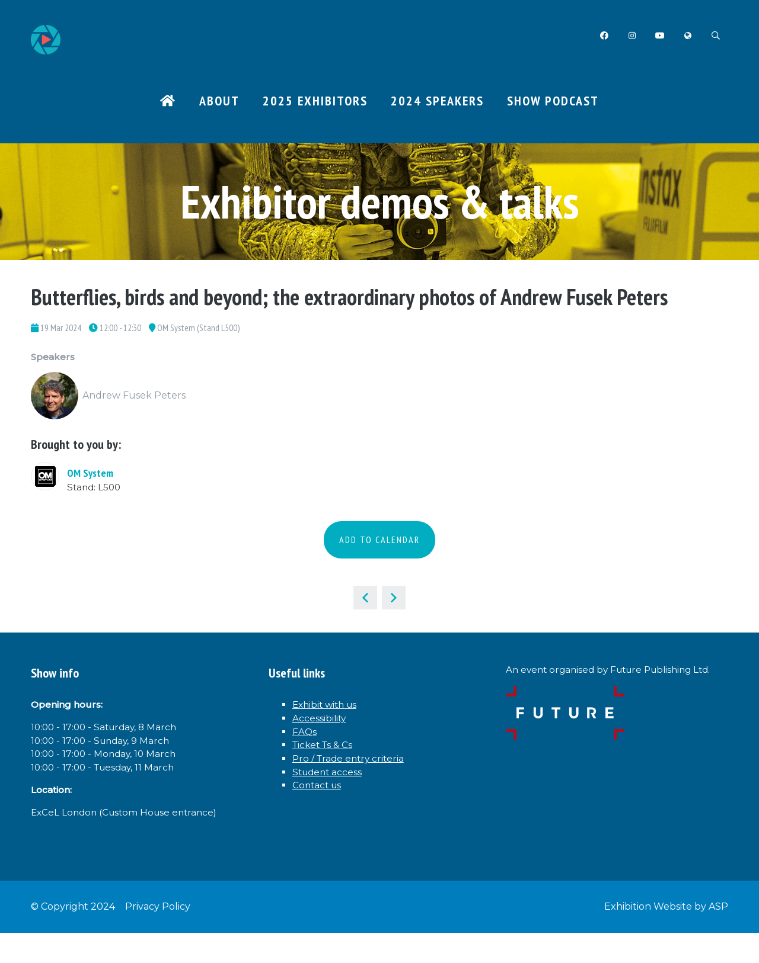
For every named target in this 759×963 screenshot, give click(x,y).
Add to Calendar (379, 545)
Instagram (630, 36)
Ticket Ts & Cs (329, 761)
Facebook (601, 36)
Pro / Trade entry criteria (357, 777)
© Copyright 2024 (73, 936)
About (219, 101)
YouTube (658, 36)
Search (715, 36)
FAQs (306, 745)
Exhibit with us (332, 713)
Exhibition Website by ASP (666, 936)
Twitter (687, 36)
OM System (90, 477)
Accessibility (325, 729)
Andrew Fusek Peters (134, 401)
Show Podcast (553, 101)
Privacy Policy (157, 936)
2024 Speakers (437, 101)
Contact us (321, 809)
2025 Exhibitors (315, 101)
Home (168, 102)
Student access (333, 793)
